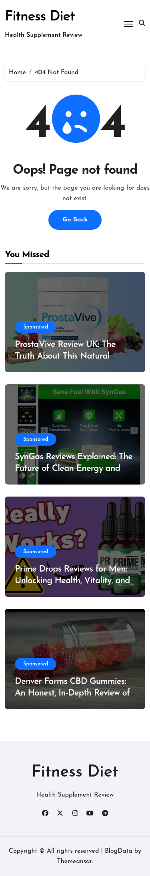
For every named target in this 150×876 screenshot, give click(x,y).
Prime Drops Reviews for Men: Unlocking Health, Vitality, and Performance (72, 581)
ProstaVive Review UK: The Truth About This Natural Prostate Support (65, 356)
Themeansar (74, 861)
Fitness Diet (40, 17)
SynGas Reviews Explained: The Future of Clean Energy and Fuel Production (73, 468)
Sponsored (35, 327)
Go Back (75, 220)
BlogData (118, 851)
